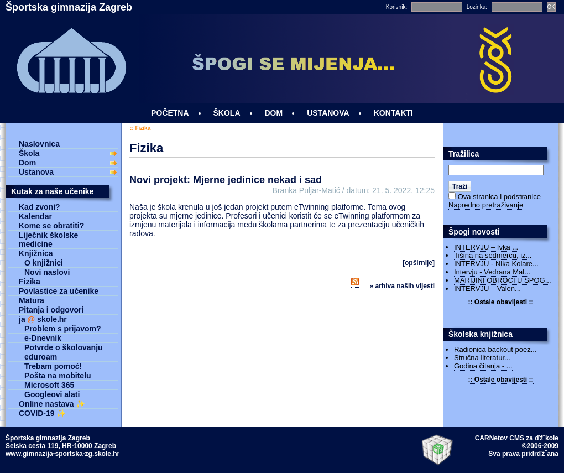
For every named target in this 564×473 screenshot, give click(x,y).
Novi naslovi (47, 272)
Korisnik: (396, 7)
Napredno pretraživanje (485, 205)
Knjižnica (36, 253)
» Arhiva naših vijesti (402, 286)
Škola (29, 153)
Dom (27, 162)
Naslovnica (39, 143)
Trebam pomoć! (53, 366)
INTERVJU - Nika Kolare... (496, 263)
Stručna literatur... (482, 358)
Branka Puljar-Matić (306, 190)
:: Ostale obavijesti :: (500, 302)
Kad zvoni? (39, 206)
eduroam (40, 356)
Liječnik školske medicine (48, 239)
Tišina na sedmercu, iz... (492, 255)
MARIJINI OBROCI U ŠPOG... (502, 280)
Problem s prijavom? (62, 328)
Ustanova (36, 172)
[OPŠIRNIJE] (419, 263)
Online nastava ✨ (52, 403)
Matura (31, 300)
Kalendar (35, 216)
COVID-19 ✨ (42, 413)
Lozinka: (477, 7)
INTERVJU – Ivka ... (486, 247)
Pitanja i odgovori (51, 309)
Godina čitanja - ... (483, 366)
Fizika (142, 128)
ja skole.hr (43, 319)
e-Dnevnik (42, 338)
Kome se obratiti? (51, 225)
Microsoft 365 (49, 385)
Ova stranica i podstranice (499, 197)
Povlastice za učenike (58, 291)
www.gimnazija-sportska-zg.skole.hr (62, 454)
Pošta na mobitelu (57, 375)
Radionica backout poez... (495, 349)
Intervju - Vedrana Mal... (492, 272)
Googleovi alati (52, 394)
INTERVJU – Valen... (487, 288)
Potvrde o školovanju (63, 347)
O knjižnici (43, 262)
